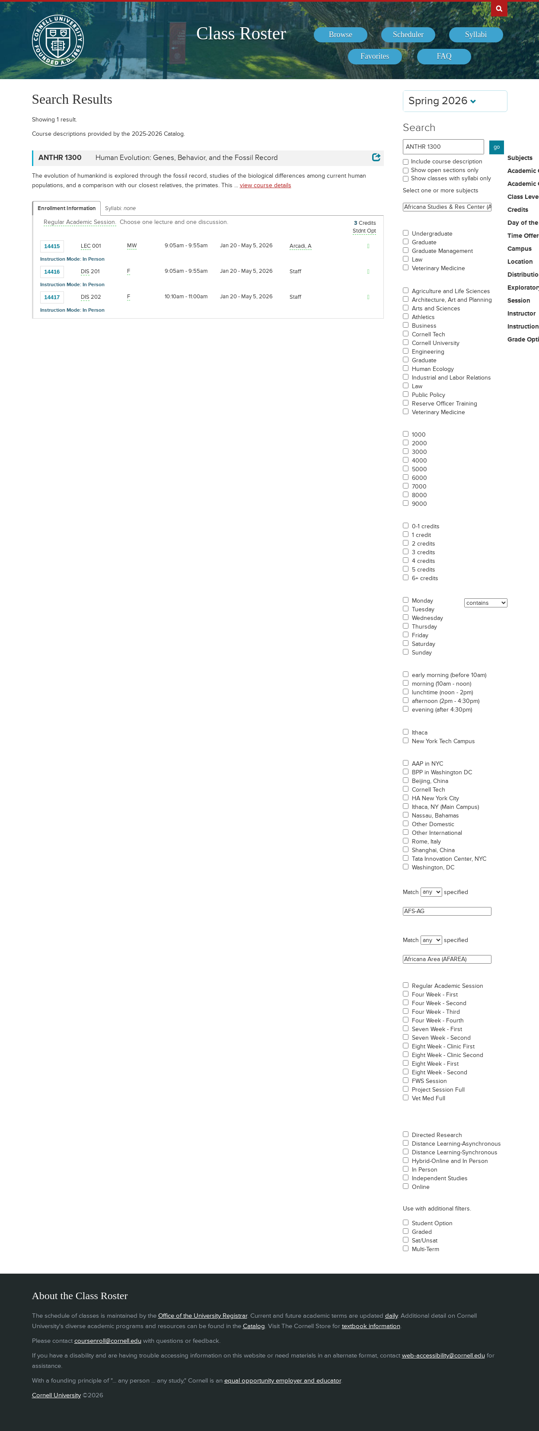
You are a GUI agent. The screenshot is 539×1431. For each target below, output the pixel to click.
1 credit (421, 535)
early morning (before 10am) (449, 675)
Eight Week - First (435, 1064)
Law (417, 260)
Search (419, 127)
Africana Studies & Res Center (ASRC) (447, 207)
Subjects (520, 158)
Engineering (428, 352)
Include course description (446, 161)
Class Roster (241, 33)
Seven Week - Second (441, 1038)
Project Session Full (438, 1090)
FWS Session (429, 1081)
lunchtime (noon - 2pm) (442, 693)
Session (518, 301)
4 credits (423, 561)
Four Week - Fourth (438, 1021)
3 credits (423, 552)
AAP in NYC (427, 764)
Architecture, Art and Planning (452, 300)
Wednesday (427, 618)
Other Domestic (433, 824)
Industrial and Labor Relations (451, 378)
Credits (517, 210)
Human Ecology (433, 369)
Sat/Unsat (424, 1241)
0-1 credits (426, 527)
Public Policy (428, 395)
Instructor (521, 314)
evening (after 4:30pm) (442, 710)
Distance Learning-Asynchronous (456, 1144)
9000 (419, 504)
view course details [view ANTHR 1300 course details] (265, 185)
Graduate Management (442, 251)
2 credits (423, 544)
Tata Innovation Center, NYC (449, 859)
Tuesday (423, 610)
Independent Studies (440, 1178)
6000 (419, 478)
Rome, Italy (426, 842)
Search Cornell (499, 8)
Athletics (423, 317)
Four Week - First (435, 995)
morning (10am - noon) (441, 684)
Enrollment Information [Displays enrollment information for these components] (67, 208)
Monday (422, 601)
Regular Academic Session (447, 986)
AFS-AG (447, 911)
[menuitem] (341, 35)
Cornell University (435, 343)
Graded (422, 1232)
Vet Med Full (428, 1099)
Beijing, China (430, 781)
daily (391, 1316)
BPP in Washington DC (442, 773)
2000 (419, 444)
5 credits (423, 570)
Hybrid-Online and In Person (450, 1161)
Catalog (254, 1326)
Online (421, 1187)
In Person (424, 1170)
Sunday (422, 653)
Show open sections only (444, 170)
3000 (419, 452)
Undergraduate (432, 234)
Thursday (424, 627)
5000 (419, 469)
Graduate (424, 243)
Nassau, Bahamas (435, 816)
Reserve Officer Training (444, 404)
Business (424, 326)
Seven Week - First (437, 1029)
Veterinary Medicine (438, 268)
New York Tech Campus (443, 741)
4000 (419, 461)
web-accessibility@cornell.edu (443, 1355)
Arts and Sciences (436, 309)
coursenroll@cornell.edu (107, 1341)
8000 (419, 495)
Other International (437, 833)
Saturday (423, 644)
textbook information (371, 1326)
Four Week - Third (436, 1012)
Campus (519, 249)
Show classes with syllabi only (451, 178)
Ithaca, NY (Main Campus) (445, 807)
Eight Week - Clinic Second (447, 1055)
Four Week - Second (439, 1003)
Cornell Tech (428, 335)
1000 (419, 435)
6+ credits (425, 578)
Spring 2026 (442, 101)
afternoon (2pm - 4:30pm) (445, 701)
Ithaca (419, 733)
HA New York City (435, 798)
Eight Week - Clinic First (443, 1047)
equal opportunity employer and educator (282, 1381)
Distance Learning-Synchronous (455, 1153)
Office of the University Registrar (202, 1316)
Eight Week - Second (439, 1073)
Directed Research (437, 1135)
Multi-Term (425, 1249)
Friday (420, 635)
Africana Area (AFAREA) (447, 959)
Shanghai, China (433, 850)
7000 (419, 487)
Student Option (432, 1223)
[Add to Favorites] (72, 246)
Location (520, 262)
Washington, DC (433, 868)
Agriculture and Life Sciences (451, 291)
